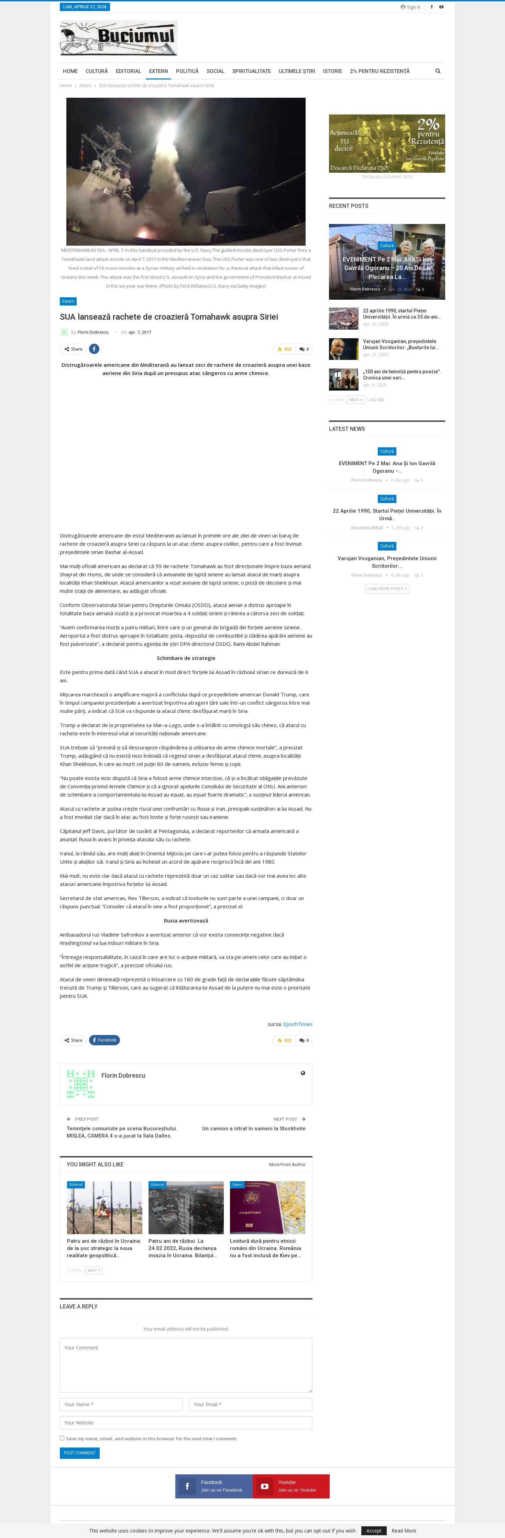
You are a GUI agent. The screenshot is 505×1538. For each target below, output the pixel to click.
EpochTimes (297, 1024)
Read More (404, 1530)
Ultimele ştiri (297, 71)
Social (215, 71)
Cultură (97, 71)
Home (70, 71)
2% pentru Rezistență (380, 71)
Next (94, 1270)
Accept (374, 1530)
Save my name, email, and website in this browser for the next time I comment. (152, 1438)
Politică (187, 71)
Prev (75, 1270)
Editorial (128, 71)
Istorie (332, 71)
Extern (158, 71)
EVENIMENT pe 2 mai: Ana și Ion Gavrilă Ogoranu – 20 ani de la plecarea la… (387, 268)
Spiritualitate (251, 71)
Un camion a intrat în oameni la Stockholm (254, 1128)
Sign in (411, 7)
